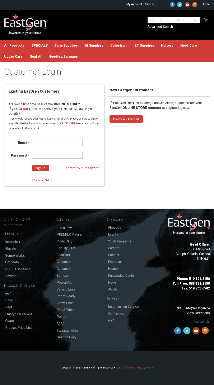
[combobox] (174, 20)
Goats (9, 321)
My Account (134, 4)
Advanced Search (160, 27)
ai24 (8, 293)
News (112, 282)
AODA (112, 289)
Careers (114, 248)
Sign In (149, 4)
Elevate (10, 249)
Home (206, 4)
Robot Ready (66, 296)
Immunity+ (12, 242)
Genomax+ (64, 269)
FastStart (63, 255)
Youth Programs (119, 241)
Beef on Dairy (66, 337)
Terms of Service (125, 367)
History (113, 269)
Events (113, 234)
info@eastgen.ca (197, 308)
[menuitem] (14, 45)
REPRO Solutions (18, 269)
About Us (114, 227)
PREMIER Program (70, 234)
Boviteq (11, 276)
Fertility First (66, 248)
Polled (61, 317)
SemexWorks (15, 256)
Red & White (66, 310)
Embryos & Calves (18, 314)
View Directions (198, 313)
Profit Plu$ (64, 241)
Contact (113, 255)
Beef (8, 307)
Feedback (115, 262)
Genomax (63, 262)
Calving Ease (66, 289)
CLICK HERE (68, 123)
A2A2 (61, 324)
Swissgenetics (68, 331)
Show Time (65, 303)
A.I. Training (116, 313)
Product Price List (18, 328)
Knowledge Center (121, 276)
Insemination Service (123, 307)
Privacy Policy (145, 367)
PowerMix (64, 282)
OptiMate (12, 262)
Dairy (9, 300)
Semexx (63, 276)
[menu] (107, 51)
